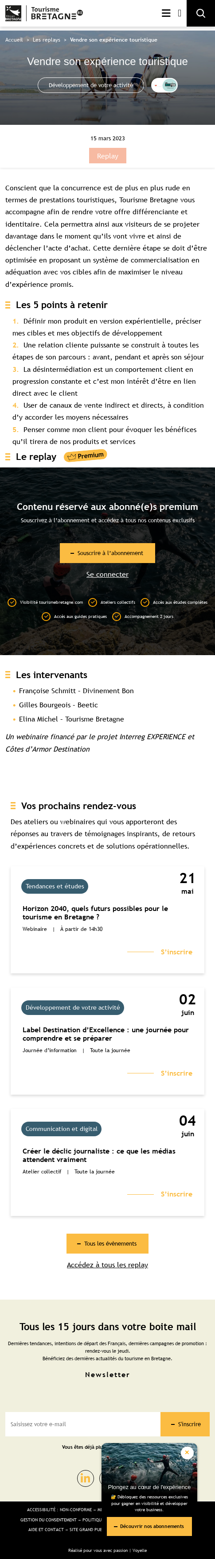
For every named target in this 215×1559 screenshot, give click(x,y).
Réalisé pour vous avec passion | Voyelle (107, 1550)
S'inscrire (189, 1424)
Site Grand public (89, 1529)
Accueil (14, 40)
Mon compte (179, 13)
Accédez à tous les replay (107, 1265)
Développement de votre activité (91, 85)
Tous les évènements (110, 1243)
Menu (166, 13)
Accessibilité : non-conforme (59, 1509)
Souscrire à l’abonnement (110, 553)
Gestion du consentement (48, 1520)
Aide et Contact (46, 1529)
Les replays (46, 40)
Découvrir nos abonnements (152, 1526)
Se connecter (107, 574)
